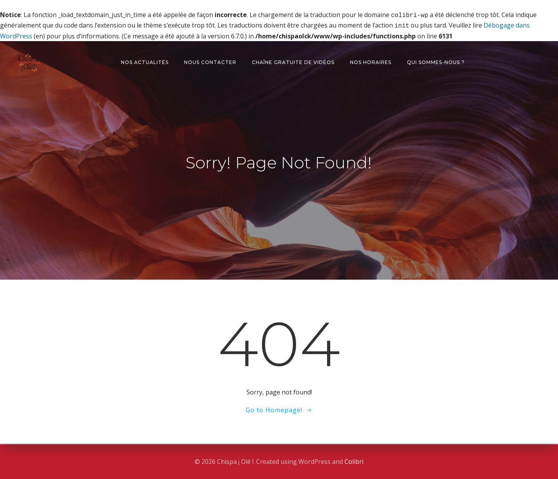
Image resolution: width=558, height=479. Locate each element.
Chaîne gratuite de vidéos (293, 61)
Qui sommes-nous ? (436, 61)
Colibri (353, 461)
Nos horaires (370, 61)
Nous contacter (210, 61)
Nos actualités (145, 61)
